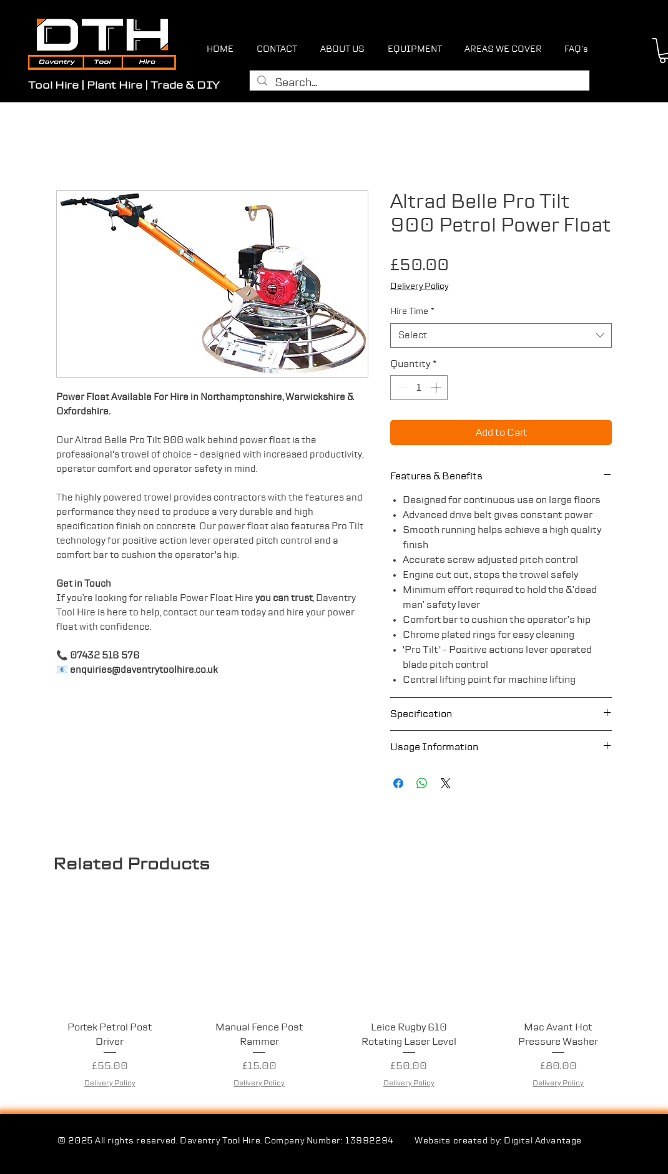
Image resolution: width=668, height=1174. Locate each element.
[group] (334, 1000)
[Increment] (437, 387)
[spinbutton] (419, 387)
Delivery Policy (419, 286)
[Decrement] (401, 387)
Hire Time (412, 311)
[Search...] (419, 83)
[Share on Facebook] (398, 783)
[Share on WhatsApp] (422, 783)
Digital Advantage (543, 1141)
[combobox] (501, 335)
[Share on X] (445, 783)
